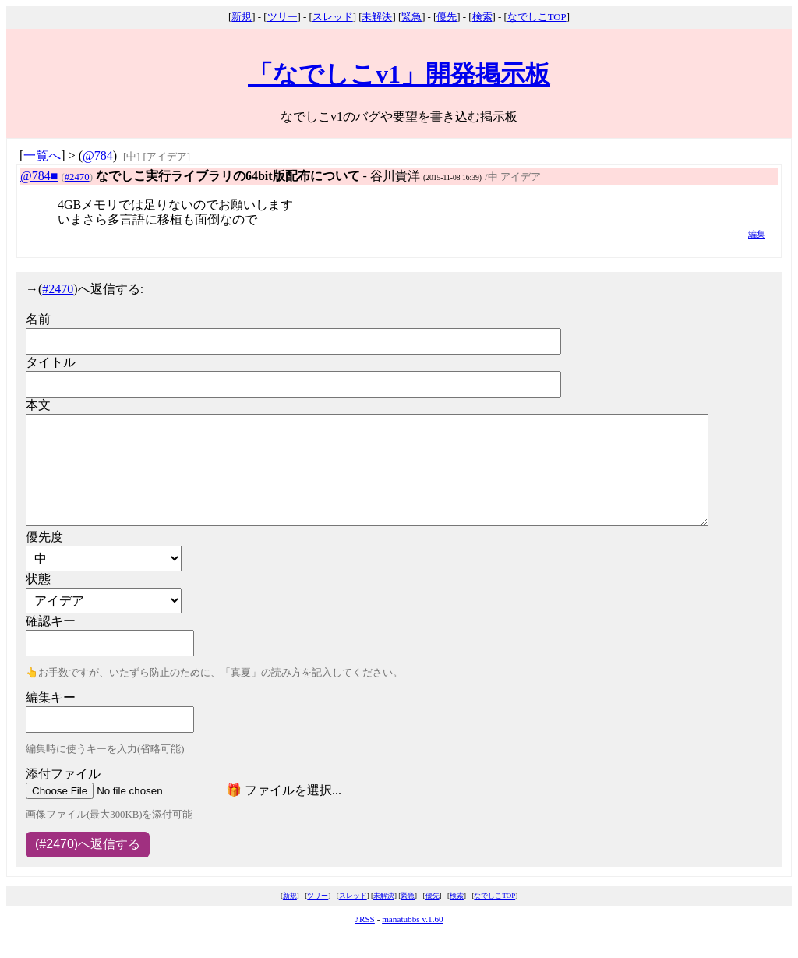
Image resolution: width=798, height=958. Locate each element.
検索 (482, 17)
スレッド (332, 17)
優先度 (44, 536)
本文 (38, 405)
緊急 (411, 17)
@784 (98, 155)
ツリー (282, 17)
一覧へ (42, 155)
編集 (756, 234)
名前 (38, 319)
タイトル (51, 362)
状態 (38, 578)
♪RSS (365, 919)
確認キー (51, 620)
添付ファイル (63, 773)
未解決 (377, 17)
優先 (446, 17)
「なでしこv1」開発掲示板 (399, 74)
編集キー (51, 697)
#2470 (77, 176)
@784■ (39, 175)
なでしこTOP (537, 17)
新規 (241, 17)
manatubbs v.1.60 (412, 919)
